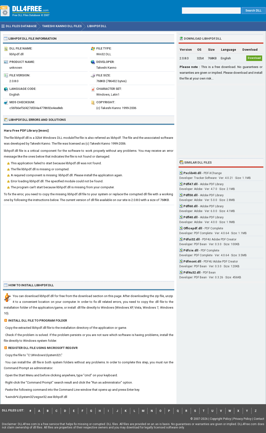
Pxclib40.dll (192, 173)
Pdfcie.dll (190, 250)
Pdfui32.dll (191, 239)
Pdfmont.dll (192, 261)
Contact (259, 419)
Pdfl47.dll (190, 184)
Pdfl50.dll (190, 195)
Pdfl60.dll (190, 206)
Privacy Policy (242, 419)
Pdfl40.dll (190, 217)
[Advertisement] (88, 241)
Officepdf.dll (192, 228)
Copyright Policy (220, 419)
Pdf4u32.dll (192, 272)
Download (254, 58)
